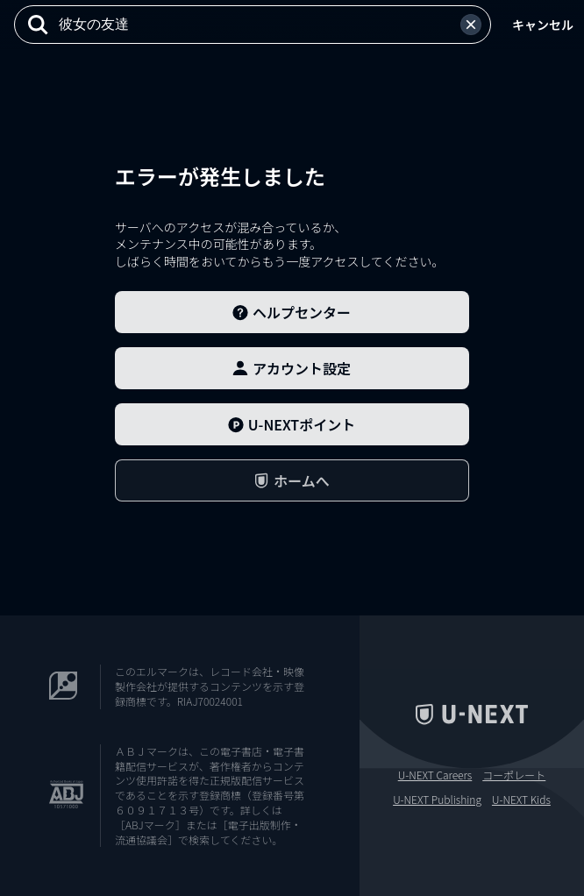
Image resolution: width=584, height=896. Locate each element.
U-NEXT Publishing (437, 800)
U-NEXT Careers (435, 775)
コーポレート (513, 775)
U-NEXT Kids (521, 800)
